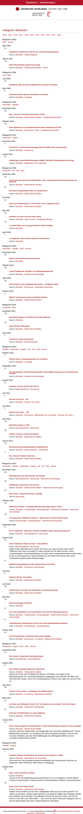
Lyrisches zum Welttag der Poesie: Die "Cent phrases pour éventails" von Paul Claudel (42, 704)
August (15, 138)
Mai (17, 171)
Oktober (15, 105)
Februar (28, 249)
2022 (10, 35)
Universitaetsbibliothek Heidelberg (67, 811)
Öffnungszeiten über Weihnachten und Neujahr (27, 476)
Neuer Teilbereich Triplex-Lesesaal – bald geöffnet (28, 544)
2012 (48, 35)
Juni (4, 75)
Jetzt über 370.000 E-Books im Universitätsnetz (27, 713)
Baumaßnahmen (31, 342)
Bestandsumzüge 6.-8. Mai (19, 425)
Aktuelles (19, 55)
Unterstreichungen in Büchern (20, 603)
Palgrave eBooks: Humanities (20, 577)
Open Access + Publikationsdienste (38, 219)
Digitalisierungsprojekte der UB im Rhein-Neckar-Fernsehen (32, 564)
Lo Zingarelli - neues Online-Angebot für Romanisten (29, 238)
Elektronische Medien (33, 68)
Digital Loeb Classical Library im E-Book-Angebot (28, 297)
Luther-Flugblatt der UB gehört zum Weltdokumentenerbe (31, 271)
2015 (32, 35)
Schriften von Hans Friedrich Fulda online (25, 216)
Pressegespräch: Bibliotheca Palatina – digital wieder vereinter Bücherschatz (38, 518)
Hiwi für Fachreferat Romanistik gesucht (24, 258)
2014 (37, 35)
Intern (54, 813)
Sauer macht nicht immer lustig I (21, 786)
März (4, 42)
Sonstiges (28, 97)
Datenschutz (40, 813)
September (14, 349)
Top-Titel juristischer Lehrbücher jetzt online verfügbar (30, 636)
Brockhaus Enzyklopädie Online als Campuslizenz (28, 191)
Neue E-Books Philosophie (19, 326)
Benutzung (29, 130)
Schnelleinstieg (47, 2)
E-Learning (38, 639)
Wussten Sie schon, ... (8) (18, 412)
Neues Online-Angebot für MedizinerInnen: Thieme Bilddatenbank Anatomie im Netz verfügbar (45, 726)
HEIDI (45, 68)
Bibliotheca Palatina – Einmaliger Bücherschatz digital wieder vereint (35, 507)
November (6, 105)
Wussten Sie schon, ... (33, 402)
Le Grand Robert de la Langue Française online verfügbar (31, 225)
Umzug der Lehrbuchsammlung (21, 339)
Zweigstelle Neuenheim (52, 117)
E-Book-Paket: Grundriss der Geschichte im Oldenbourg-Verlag (33, 590)
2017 (21, 35)
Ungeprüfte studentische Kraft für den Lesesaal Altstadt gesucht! (34, 52)
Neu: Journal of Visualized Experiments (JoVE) (27, 114)
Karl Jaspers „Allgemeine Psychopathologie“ (26, 656)
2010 (59, 35)
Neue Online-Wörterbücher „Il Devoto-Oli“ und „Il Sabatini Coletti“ (34, 203)
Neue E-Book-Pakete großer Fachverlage (24, 65)
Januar (10, 42)
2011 (54, 35)
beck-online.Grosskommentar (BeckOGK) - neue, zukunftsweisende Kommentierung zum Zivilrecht (43, 181)
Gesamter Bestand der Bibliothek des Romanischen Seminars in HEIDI (36, 755)
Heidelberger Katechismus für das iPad (24, 485)
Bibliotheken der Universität (35, 163)
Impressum (30, 813)
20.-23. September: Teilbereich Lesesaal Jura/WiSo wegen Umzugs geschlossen (39, 531)
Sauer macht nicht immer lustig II (21, 773)
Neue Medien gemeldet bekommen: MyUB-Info (26, 669)
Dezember (6, 171)
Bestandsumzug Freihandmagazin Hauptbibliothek (28, 447)
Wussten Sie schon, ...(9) (18, 399)
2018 (15, 35)
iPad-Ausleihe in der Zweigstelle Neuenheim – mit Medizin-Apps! (33, 284)
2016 (26, 35)
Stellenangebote (31, 55)
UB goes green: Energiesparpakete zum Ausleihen (28, 359)
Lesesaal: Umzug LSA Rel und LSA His (24, 386)
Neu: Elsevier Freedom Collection (22, 456)
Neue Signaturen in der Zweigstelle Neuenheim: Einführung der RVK (35, 127)
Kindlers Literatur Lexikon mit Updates (24, 434)
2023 (4, 35)
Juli (13, 171)
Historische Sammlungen (34, 274)
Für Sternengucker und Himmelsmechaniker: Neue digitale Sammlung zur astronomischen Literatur (43, 372)
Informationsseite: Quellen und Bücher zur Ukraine (28, 94)
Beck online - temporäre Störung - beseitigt (25, 494)
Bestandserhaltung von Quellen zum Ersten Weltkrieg (29, 317)
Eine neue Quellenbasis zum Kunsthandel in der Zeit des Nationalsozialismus (38, 612)
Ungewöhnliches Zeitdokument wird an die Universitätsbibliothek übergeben (38, 623)
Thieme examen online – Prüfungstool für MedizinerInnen (31, 691)
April (22, 171)
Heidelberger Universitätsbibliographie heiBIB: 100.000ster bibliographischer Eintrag (41, 160)
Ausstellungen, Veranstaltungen (37, 510)
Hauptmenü (31, 2)
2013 (43, 35)
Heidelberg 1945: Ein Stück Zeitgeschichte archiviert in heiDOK (33, 85)
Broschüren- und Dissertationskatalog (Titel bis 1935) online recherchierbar (38, 147)
